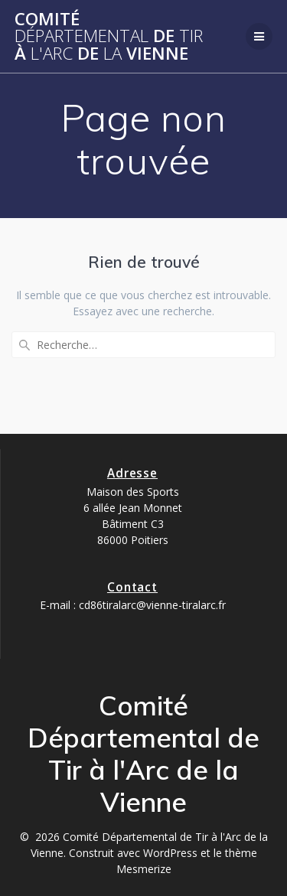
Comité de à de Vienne (109, 36)
